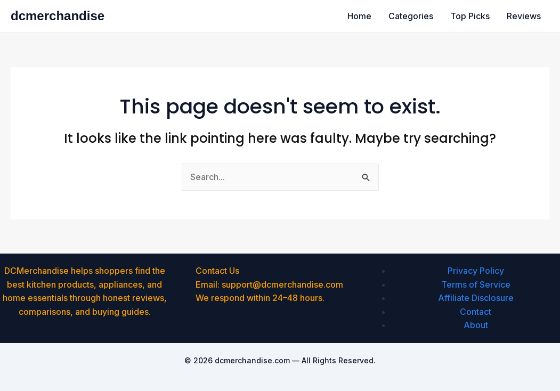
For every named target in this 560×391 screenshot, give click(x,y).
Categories (410, 16)
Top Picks (470, 16)
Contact (475, 311)
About (476, 325)
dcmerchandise (57, 16)
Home (359, 16)
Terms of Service (475, 284)
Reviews (524, 16)
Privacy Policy (476, 270)
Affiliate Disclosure (476, 297)
